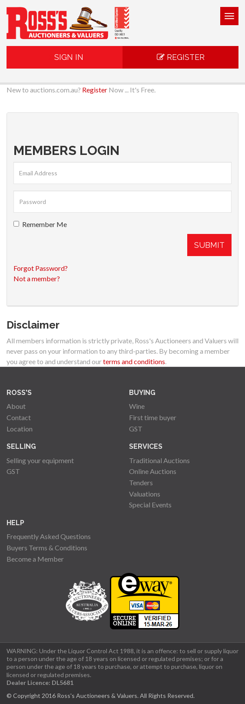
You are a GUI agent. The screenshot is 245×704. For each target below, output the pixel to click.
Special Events (150, 504)
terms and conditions (134, 361)
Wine (137, 406)
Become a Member (35, 559)
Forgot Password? (40, 268)
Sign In (64, 57)
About (16, 406)
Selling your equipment (40, 460)
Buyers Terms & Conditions (47, 547)
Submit (209, 245)
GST (135, 428)
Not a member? (36, 278)
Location (20, 428)
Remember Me (40, 224)
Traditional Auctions (159, 460)
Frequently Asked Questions (49, 536)
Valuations (144, 494)
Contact (19, 417)
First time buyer (152, 417)
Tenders (141, 482)
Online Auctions (152, 471)
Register (181, 57)
